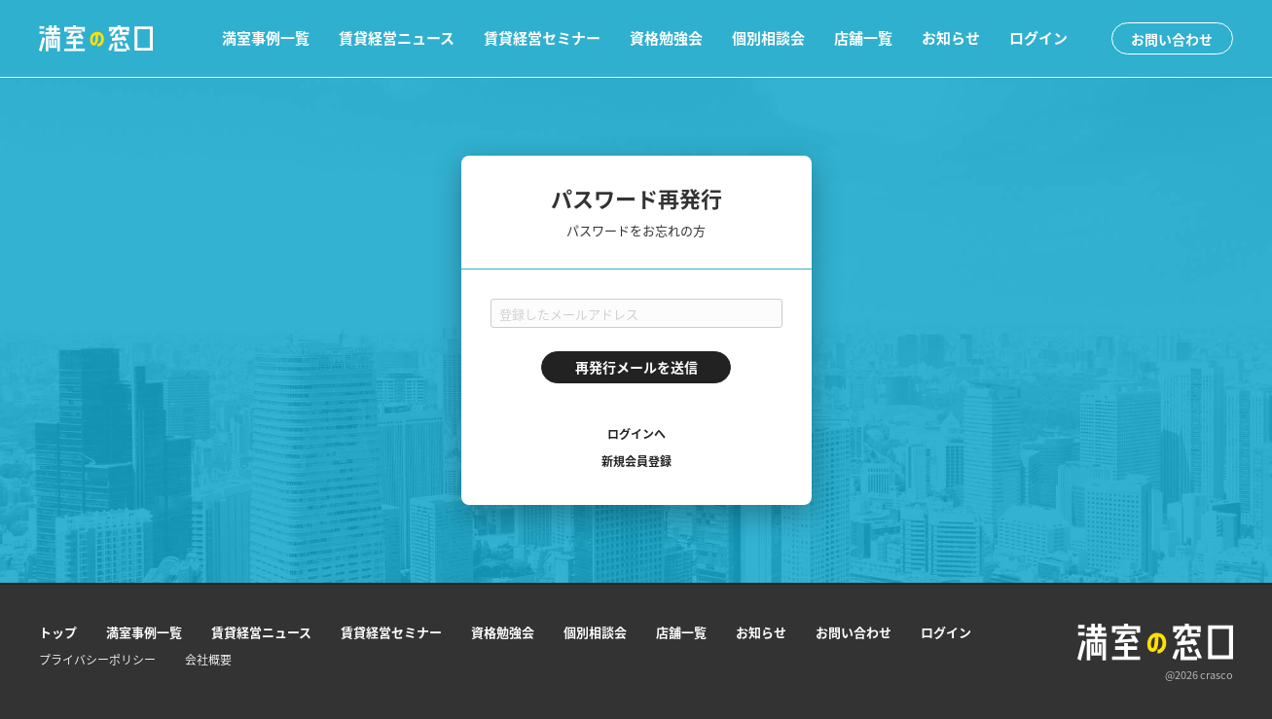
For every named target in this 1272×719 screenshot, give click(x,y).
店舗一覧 (863, 38)
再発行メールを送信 (636, 367)
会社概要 (208, 659)
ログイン (1038, 38)
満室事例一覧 (265, 38)
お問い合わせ (1172, 39)
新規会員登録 (636, 461)
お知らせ (951, 38)
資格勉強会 (666, 38)
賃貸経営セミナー (542, 38)
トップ (58, 632)
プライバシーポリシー (97, 659)
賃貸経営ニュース (396, 38)
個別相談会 (768, 38)
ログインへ (636, 434)
